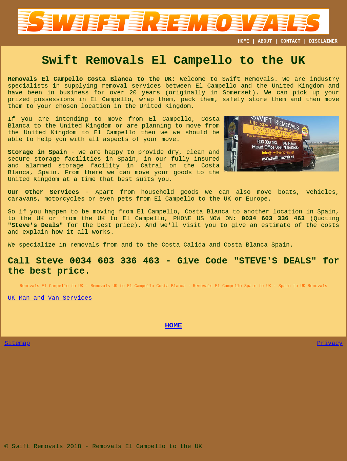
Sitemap (17, 343)
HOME (243, 41)
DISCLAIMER (323, 41)
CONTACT (291, 41)
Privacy (330, 343)
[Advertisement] (173, 397)
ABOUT (265, 41)
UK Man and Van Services (50, 298)
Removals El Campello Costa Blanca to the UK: (91, 79)
